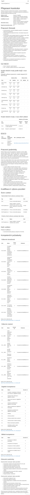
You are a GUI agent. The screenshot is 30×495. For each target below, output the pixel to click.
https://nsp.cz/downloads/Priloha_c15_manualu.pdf (10, 430)
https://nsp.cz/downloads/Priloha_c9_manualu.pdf (10, 455)
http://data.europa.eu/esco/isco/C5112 (21, 143)
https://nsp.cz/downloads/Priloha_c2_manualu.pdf (10, 320)
